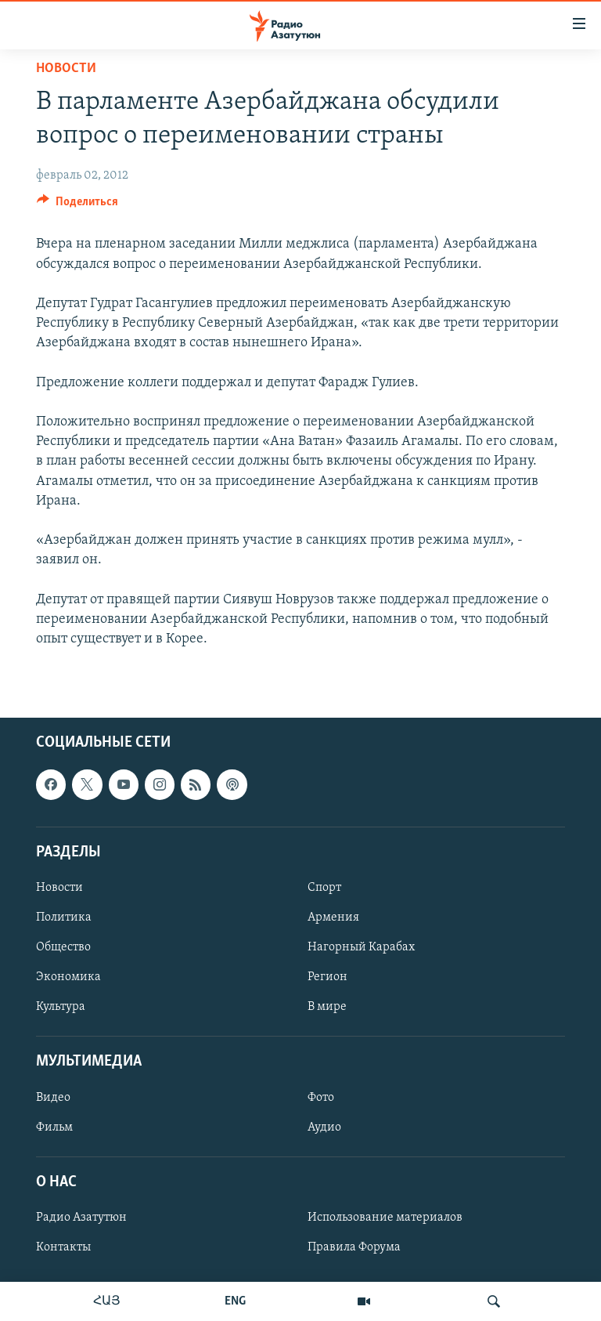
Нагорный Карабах (361, 947)
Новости (66, 68)
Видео (53, 1097)
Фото (321, 1097)
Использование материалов (385, 1217)
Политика (64, 917)
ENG (235, 1301)
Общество (63, 947)
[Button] (77, 205)
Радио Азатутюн (81, 1217)
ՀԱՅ (107, 1301)
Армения (333, 917)
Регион (327, 977)
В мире (327, 1007)
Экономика (68, 977)
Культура (60, 1007)
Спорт (324, 887)
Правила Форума (354, 1247)
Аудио (324, 1127)
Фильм (54, 1127)
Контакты (63, 1247)
